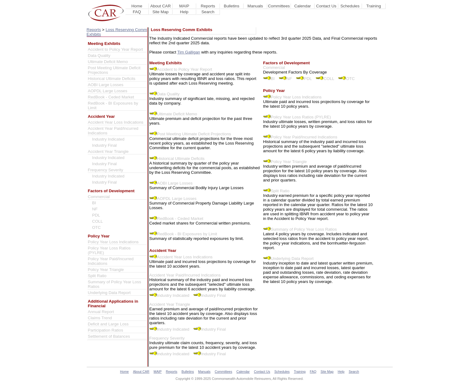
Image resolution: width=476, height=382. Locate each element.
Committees (279, 6)
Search (207, 12)
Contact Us (326, 6)
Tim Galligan (188, 52)
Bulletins (231, 6)
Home (136, 6)
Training (373, 6)
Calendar (302, 6)
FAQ (137, 12)
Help (184, 12)
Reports (208, 6)
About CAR (160, 6)
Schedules (349, 6)
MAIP (184, 6)
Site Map (161, 12)
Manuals (255, 6)
